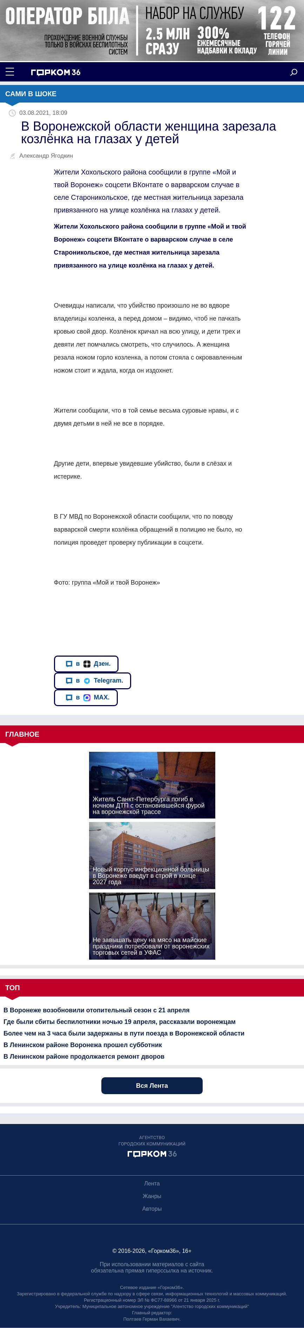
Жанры (152, 1196)
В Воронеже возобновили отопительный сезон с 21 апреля (97, 1010)
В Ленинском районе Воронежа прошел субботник (83, 1045)
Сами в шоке (30, 94)
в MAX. (88, 697)
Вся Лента (152, 1085)
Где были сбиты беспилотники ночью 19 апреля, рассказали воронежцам (120, 1022)
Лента (152, 1183)
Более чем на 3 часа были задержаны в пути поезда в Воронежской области (124, 1033)
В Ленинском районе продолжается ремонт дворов (84, 1056)
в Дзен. (88, 664)
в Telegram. (94, 680)
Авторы (152, 1209)
